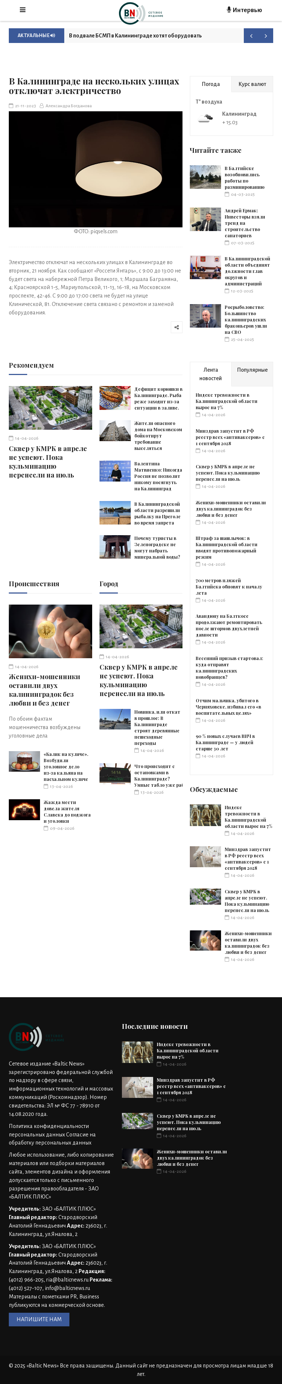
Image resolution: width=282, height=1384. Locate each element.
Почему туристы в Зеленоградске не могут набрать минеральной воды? (157, 547)
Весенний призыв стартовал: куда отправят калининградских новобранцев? (229, 667)
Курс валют (252, 84)
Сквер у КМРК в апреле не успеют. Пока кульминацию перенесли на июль (48, 461)
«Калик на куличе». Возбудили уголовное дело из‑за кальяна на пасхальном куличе (66, 766)
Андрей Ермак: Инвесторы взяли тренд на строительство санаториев (245, 223)
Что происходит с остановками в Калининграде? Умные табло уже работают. (167, 775)
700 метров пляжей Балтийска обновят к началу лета (229, 586)
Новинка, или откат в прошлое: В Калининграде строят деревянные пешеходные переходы (157, 727)
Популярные (252, 370)
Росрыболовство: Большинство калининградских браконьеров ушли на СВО (246, 319)
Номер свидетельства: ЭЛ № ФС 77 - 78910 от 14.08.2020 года (58, 1105)
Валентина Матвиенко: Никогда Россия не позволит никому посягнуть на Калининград (158, 476)
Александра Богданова (66, 106)
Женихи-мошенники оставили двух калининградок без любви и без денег (44, 689)
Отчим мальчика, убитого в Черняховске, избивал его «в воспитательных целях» (228, 707)
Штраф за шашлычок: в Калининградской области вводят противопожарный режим (226, 547)
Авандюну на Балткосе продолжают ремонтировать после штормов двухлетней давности (229, 625)
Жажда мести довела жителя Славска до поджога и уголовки (67, 811)
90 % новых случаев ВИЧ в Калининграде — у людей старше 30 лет (225, 742)
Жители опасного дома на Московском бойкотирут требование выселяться (158, 435)
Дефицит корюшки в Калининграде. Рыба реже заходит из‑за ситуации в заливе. (158, 398)
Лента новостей (210, 374)
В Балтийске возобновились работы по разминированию (244, 177)
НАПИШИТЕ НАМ (39, 1319)
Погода (211, 84)
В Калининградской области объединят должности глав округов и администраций (247, 271)
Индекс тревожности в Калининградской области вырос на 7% (226, 401)
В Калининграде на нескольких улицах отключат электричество (94, 85)
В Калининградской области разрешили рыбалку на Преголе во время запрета (157, 513)
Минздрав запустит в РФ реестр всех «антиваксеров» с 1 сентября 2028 (230, 437)
